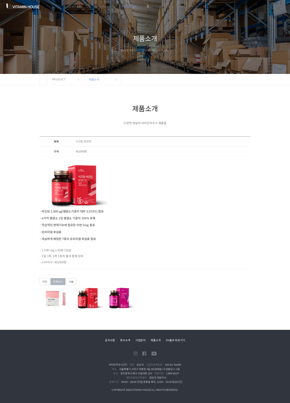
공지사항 (110, 340)
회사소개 (125, 340)
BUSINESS (102, 6)
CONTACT (184, 6)
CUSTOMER (157, 6)
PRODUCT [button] (59, 79)
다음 (71, 282)
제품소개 (156, 340)
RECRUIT (210, 6)
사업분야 (140, 340)
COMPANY (75, 6)
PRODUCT (129, 6)
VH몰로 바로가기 (175, 340)
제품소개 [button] (94, 79)
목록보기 (58, 282)
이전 (44, 282)
